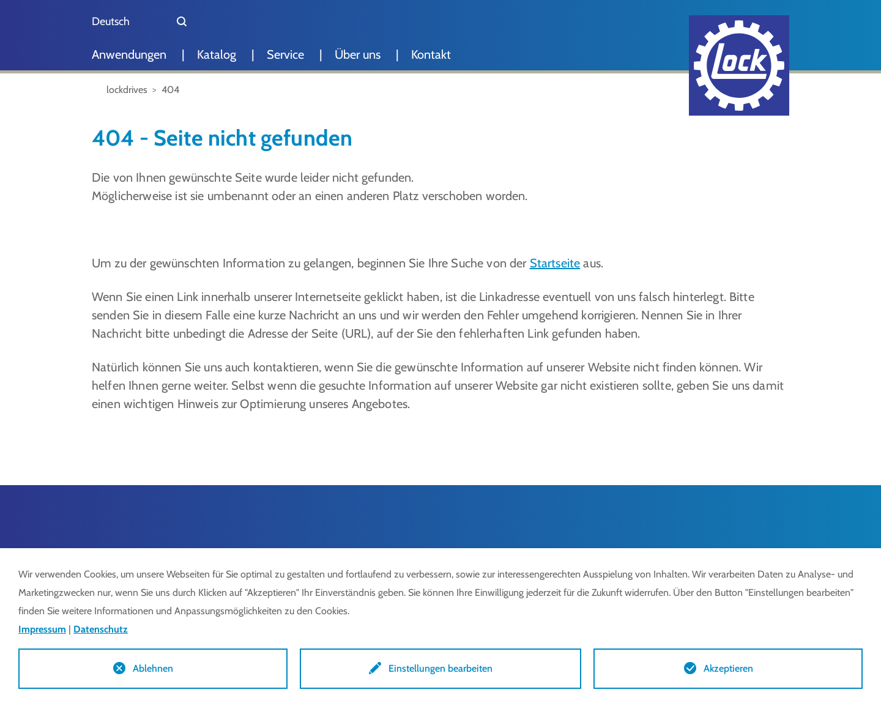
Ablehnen (153, 668)
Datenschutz (100, 629)
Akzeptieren (728, 668)
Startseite (555, 263)
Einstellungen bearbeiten (440, 668)
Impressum (42, 629)
